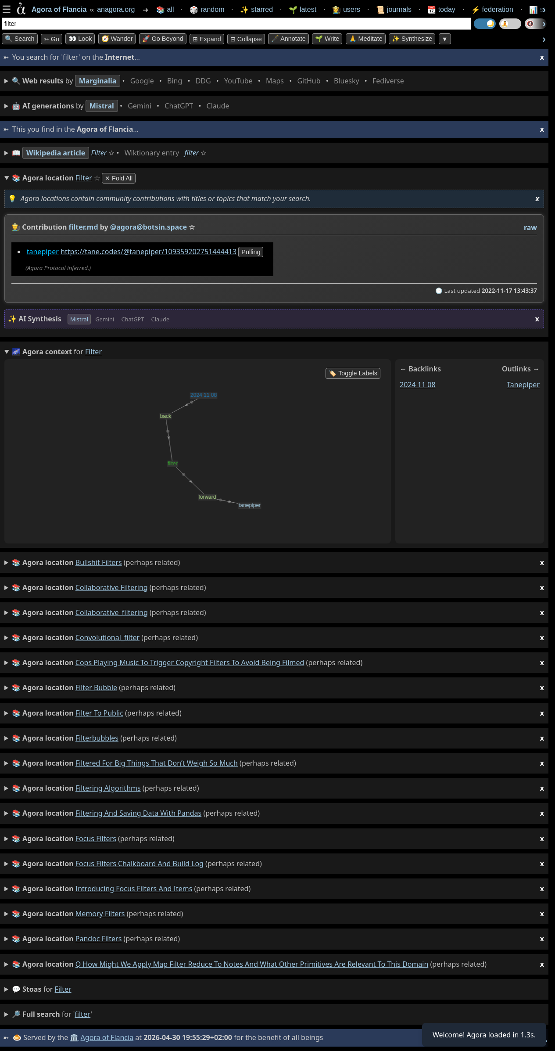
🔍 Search (20, 38)
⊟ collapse (246, 39)
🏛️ (74, 1037)
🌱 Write (327, 38)
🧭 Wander (117, 38)
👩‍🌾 (15, 227)
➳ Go (51, 39)
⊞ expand (207, 39)
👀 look (80, 38)
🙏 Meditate (366, 38)
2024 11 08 (418, 384)
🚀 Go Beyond (162, 38)
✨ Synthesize (412, 38)
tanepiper (43, 251)
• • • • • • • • (210, 81)
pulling (250, 252)
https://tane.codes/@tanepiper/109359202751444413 (148, 251)
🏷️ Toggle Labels (353, 373)
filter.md (83, 227)
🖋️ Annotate (288, 38)
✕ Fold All (118, 178)
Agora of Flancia (107, 1037)
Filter (99, 153)
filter (191, 153)
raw (530, 227)
